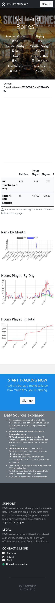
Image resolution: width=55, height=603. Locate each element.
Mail (7, 560)
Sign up (27, 400)
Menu (46, 4)
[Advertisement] (27, 130)
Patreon (9, 553)
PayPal (8, 556)
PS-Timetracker (15, 4)
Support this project (13, 522)
